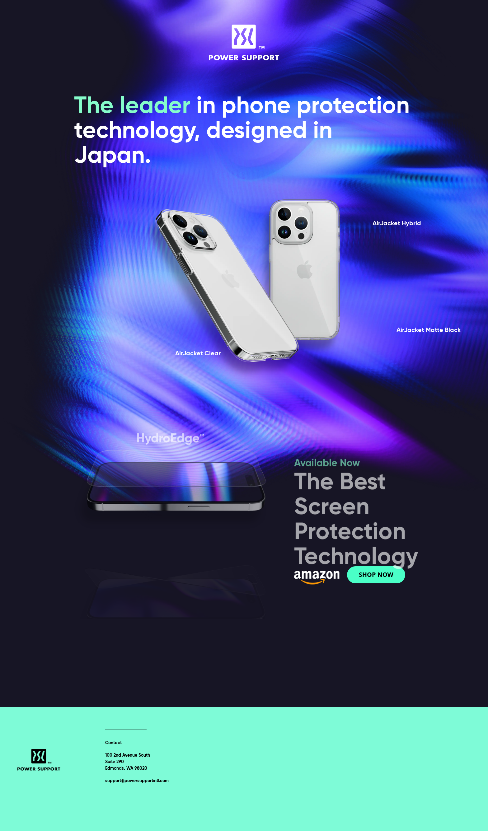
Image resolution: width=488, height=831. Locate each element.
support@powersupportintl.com (137, 780)
